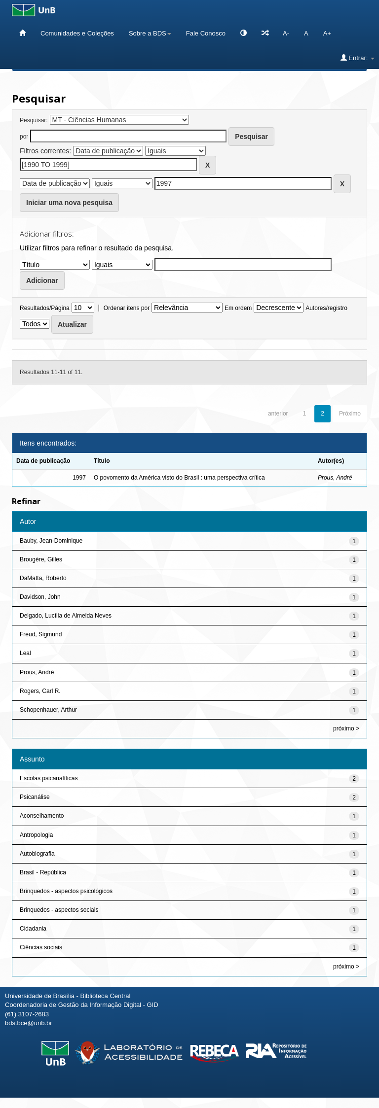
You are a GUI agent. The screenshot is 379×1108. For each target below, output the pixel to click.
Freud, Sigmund (41, 634)
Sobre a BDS (150, 33)
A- (286, 33)
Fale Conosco (206, 33)
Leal (25, 653)
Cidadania (33, 928)
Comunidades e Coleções (77, 33)
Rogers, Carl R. (40, 691)
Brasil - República (43, 872)
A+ (327, 33)
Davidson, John (40, 596)
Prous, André (335, 477)
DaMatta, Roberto (43, 578)
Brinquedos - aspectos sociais (59, 909)
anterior (278, 413)
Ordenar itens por (127, 308)
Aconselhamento (42, 815)
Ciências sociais (41, 947)
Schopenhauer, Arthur (48, 709)
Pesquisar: (34, 120)
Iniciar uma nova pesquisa (69, 203)
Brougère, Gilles (41, 559)
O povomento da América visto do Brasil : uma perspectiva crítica (179, 477)
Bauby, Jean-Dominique (51, 540)
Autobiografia (37, 853)
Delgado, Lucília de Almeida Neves (66, 615)
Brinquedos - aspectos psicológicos (66, 891)
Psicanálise (35, 797)
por (24, 136)
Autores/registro (326, 308)
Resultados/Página (45, 308)
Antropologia (36, 834)
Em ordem (238, 308)
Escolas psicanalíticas (48, 778)
